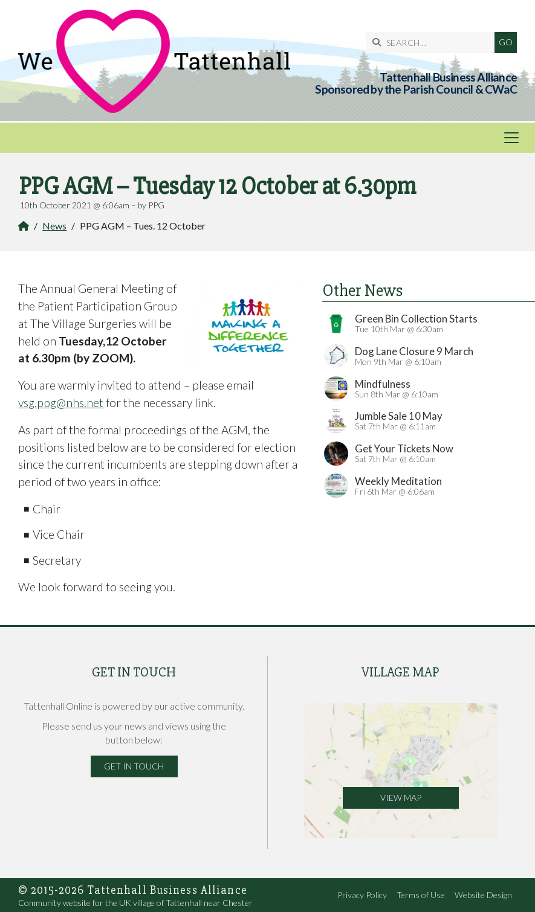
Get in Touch (134, 766)
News (54, 225)
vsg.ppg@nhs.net (60, 402)
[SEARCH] (433, 42)
